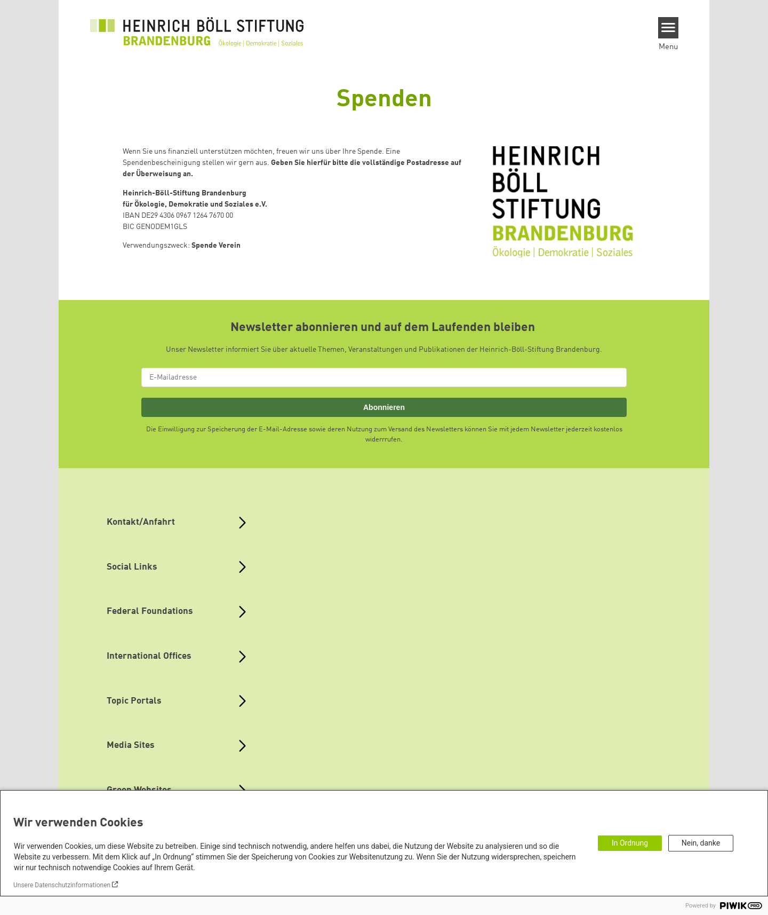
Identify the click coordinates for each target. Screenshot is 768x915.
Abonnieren (384, 407)
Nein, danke (701, 843)
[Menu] (668, 27)
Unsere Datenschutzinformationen (61, 885)
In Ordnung (630, 843)
